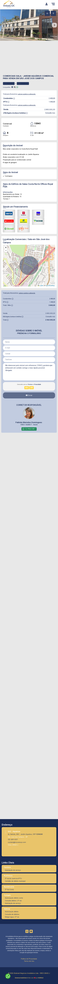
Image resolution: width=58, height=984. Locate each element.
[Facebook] (31, 931)
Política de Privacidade (29, 959)
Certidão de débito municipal (15, 881)
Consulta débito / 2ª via (13, 900)
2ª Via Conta (9, 889)
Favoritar (8, 83)
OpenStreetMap (50, 285)
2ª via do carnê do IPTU (13, 878)
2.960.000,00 (49, 109)
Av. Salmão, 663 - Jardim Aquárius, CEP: (25, 834)
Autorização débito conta (14, 898)
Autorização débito (11, 911)
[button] (5, 247)
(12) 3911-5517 (13, 839)
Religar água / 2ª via (12, 917)
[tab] (47, 13)
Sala (18, 76)
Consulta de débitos (12, 914)
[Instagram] (27, 931)
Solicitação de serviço (13, 870)
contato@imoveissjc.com (17, 842)
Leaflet (40, 285)
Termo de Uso (29, 961)
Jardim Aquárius (32, 76)
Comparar (22, 83)
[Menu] (53, 4)
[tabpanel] (29, 25)
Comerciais (9, 76)
